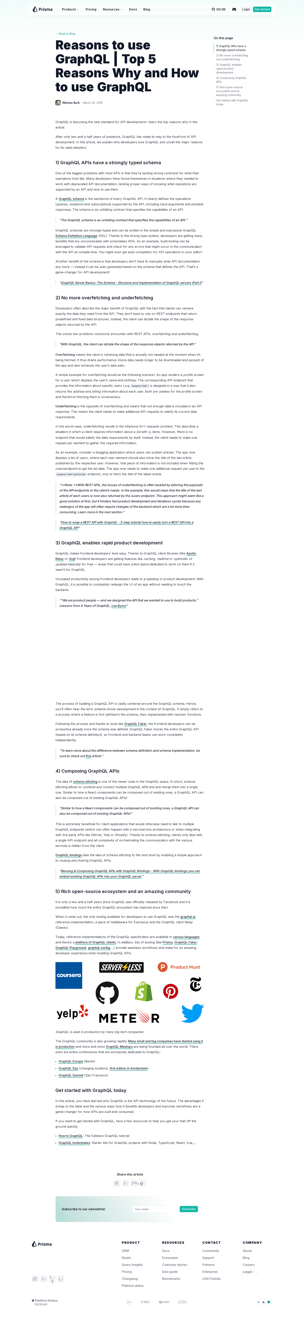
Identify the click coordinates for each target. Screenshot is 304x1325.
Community (210, 1251)
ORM (125, 1251)
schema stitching (85, 781)
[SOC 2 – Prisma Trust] (182, 1302)
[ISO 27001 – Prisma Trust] (164, 1302)
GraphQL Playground (70, 948)
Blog (146, 9)
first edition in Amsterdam (128, 1068)
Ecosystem (170, 1258)
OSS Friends (211, 1279)
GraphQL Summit (71, 1075)
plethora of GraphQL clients (95, 942)
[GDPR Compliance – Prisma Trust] (128, 1302)
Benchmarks (171, 1279)
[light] (258, 1302)
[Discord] (234, 9)
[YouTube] (52, 1278)
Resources (113, 9)
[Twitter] (43, 1278)
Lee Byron (118, 606)
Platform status (132, 1286)
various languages (186, 937)
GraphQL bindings (68, 855)
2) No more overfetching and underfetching (104, 298)
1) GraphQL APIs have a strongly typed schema (108, 162)
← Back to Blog (65, 33)
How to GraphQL (71, 1136)
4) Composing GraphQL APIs (87, 771)
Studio (126, 1258)
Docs (133, 9)
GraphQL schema (71, 199)
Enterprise (210, 1272)
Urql (72, 559)
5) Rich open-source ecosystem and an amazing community (123, 891)
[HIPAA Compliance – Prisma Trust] (145, 1302)
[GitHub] (60, 1278)
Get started (262, 9)
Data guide (170, 1272)
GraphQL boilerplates (74, 1143)
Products (70, 9)
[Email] (155, 1209)
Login (246, 9)
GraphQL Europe (71, 1061)
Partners (208, 1265)
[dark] (263, 1302)
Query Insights (132, 1265)
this (88, 756)
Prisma (168, 942)
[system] (268, 1302)
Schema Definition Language (76, 236)
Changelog (130, 1279)
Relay (59, 559)
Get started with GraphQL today (90, 1090)
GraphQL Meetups (119, 1047)
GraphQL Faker (135, 724)
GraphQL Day (68, 1068)
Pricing (91, 9)
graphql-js (187, 917)
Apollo (191, 553)
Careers (249, 1265)
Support (208, 1258)
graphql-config (99, 948)
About (247, 1251)
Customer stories (174, 1265)
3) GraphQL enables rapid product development (109, 543)
